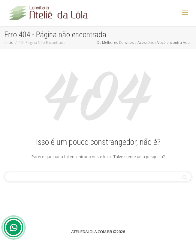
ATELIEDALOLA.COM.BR (91, 231)
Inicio (9, 42)
